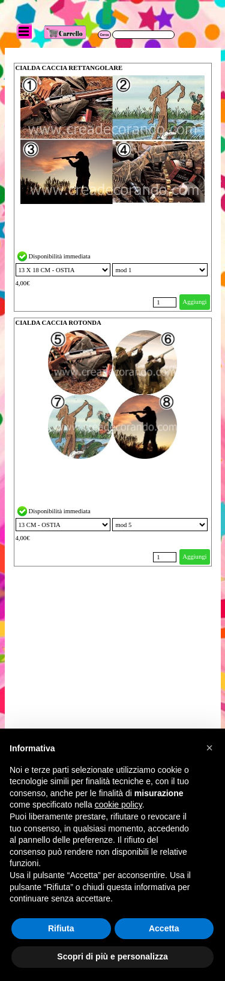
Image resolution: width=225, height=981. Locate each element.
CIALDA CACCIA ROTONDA (58, 322)
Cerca (104, 34)
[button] (209, 747)
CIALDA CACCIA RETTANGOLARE (69, 68)
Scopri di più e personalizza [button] (112, 956)
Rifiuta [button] (61, 928)
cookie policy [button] (118, 804)
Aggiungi (194, 301)
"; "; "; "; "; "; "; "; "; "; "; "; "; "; (63, 269)
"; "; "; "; (160, 269)
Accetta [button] (164, 928)
